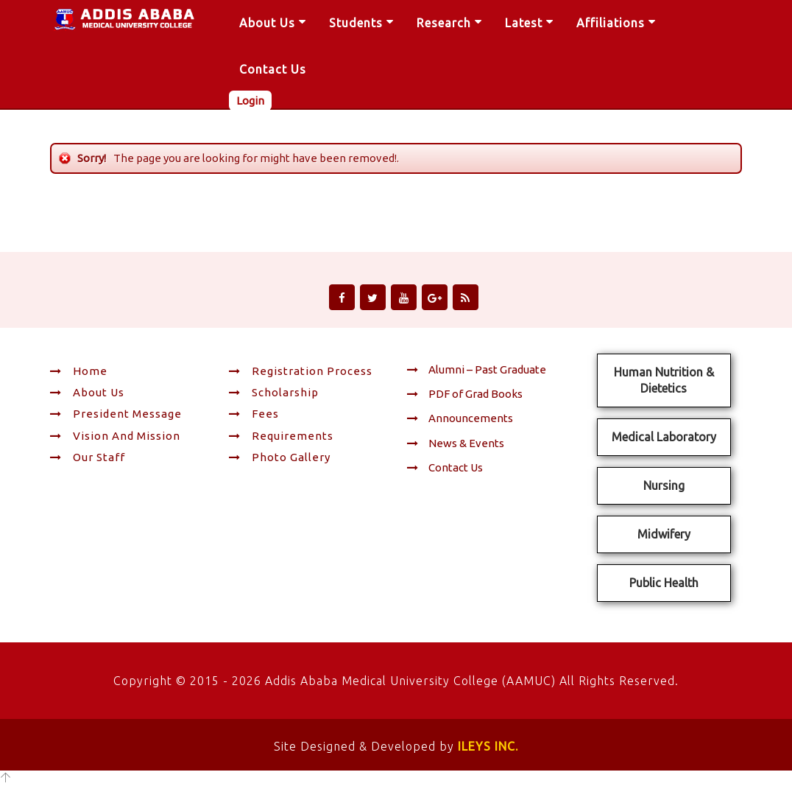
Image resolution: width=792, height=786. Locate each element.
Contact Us (445, 467)
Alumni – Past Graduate (476, 369)
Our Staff (87, 457)
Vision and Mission (115, 435)
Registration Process (300, 371)
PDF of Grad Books (465, 393)
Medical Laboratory (664, 436)
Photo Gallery (279, 457)
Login (250, 100)
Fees (254, 413)
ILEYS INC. (488, 746)
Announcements (460, 418)
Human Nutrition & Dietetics (664, 380)
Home (78, 371)
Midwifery (663, 534)
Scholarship (274, 392)
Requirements (281, 435)
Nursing (664, 485)
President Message (116, 413)
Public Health (664, 582)
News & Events (455, 443)
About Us (87, 392)
